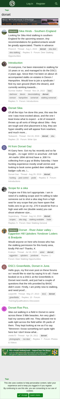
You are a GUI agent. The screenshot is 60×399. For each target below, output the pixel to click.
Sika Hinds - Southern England (32, 31)
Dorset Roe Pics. (18, 307)
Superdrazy (13, 216)
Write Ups (32, 139)
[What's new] (50, 4)
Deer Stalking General (36, 223)
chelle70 (12, 335)
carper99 (12, 294)
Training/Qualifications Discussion (24, 301)
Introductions (32, 101)
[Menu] (4, 3)
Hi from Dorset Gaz (20, 146)
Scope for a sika (18, 188)
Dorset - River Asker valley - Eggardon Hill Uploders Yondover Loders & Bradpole (32, 233)
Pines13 (12, 49)
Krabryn (12, 252)
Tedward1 (12, 136)
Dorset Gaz (13, 174)
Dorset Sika (15, 108)
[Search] (56, 4)
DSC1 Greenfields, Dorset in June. (29, 265)
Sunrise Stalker (15, 90)
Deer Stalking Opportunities (28, 259)
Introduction (15, 62)
